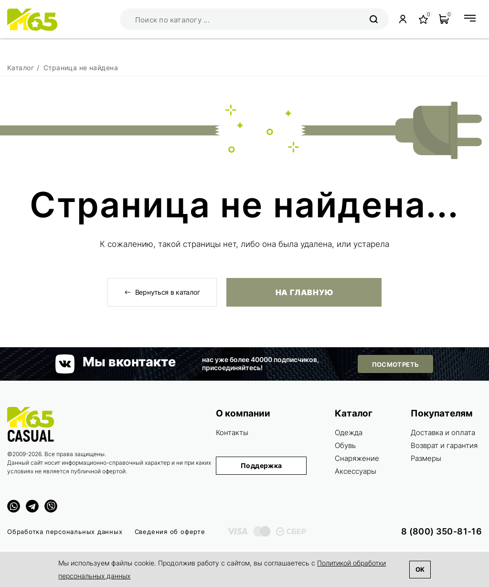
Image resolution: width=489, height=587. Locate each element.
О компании (243, 413)
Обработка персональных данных (65, 531)
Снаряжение (357, 458)
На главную (304, 292)
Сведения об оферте (170, 531)
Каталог (353, 413)
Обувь (345, 445)
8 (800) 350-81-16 (441, 531)
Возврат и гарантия (444, 445)
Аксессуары (355, 471)
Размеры (426, 458)
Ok (420, 569)
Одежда (348, 432)
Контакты (232, 432)
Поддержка (261, 465)
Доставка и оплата (443, 432)
